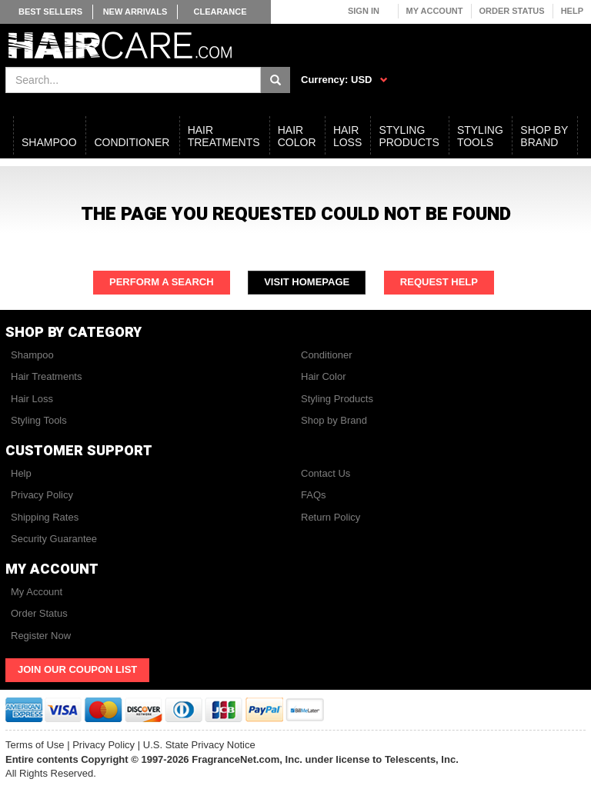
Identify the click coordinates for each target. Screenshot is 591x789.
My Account (434, 10)
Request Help (439, 282)
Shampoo (32, 355)
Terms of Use (35, 745)
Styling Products (337, 398)
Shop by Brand (334, 420)
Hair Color (323, 376)
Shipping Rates (44, 517)
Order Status (512, 10)
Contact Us (325, 473)
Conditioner (326, 355)
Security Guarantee (54, 538)
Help (572, 10)
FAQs (313, 495)
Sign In (363, 10)
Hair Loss (32, 398)
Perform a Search (161, 282)
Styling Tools (39, 420)
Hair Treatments (46, 376)
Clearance (219, 11)
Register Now (41, 635)
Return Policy (330, 517)
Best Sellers (50, 11)
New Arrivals (135, 11)
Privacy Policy (42, 495)
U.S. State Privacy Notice (199, 745)
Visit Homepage (306, 282)
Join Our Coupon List (77, 669)
